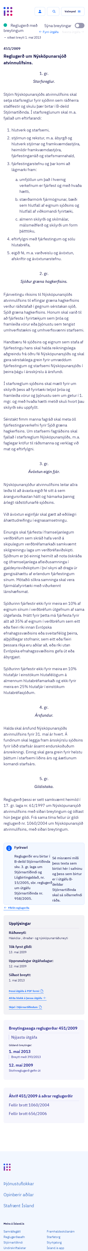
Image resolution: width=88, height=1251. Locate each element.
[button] (40, 11)
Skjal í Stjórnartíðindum (23, 1007)
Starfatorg (53, 1237)
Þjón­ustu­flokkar (19, 1184)
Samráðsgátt (12, 1231)
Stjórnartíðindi (13, 1242)
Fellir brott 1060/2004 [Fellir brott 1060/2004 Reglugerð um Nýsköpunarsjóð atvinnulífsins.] (29, 1105)
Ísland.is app (55, 1248)
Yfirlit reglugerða (18, 907)
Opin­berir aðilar (19, 1195)
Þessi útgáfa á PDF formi (24, 991)
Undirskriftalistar (15, 1248)
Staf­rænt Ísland (19, 1206)
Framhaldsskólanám (61, 1231)
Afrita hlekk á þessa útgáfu (28, 998)
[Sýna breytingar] (64, 25)
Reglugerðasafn (14, 1237)
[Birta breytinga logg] (44, 1084)
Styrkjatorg (54, 1242)
